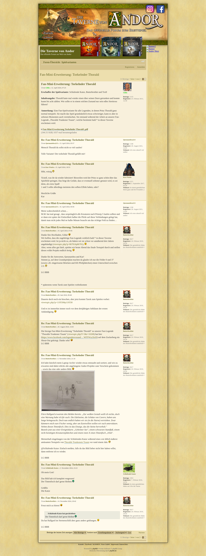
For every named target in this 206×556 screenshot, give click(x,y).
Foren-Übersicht (51, 62)
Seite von (135, 79)
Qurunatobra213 (52, 143)
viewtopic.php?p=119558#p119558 (57, 302)
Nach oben (144, 135)
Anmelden (141, 67)
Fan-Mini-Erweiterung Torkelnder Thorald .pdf (65, 129)
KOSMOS (96, 544)
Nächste (142, 533)
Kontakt (81, 544)
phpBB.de (113, 551)
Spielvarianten (69, 62)
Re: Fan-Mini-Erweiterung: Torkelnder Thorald (67, 139)
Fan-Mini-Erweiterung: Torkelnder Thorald (69, 74)
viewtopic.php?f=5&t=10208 (81, 334)
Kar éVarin (50, 167)
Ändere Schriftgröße (143, 61)
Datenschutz (123, 544)
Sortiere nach (100, 532)
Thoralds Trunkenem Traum (76, 442)
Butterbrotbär (51, 231)
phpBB (94, 549)
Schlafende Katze (52, 468)
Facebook (88, 544)
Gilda (48, 88)
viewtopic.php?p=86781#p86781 (68, 244)
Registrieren (129, 67)
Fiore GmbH (105, 544)
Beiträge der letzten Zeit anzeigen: (66, 532)
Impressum (115, 544)
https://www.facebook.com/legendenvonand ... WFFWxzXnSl (69, 337)
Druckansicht (139, 61)
